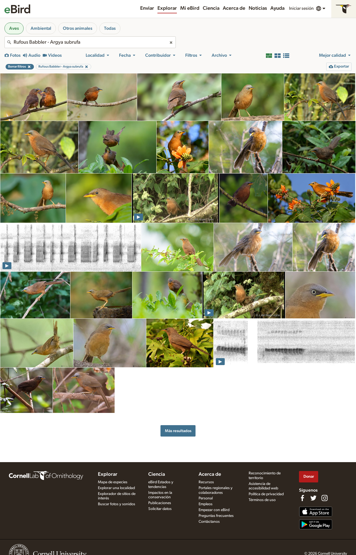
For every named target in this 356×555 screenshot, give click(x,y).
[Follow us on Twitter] (313, 498)
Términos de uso (262, 500)
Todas (110, 28)
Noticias (258, 8)
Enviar (147, 8)
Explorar (167, 8)
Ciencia (211, 8)
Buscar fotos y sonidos (116, 504)
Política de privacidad (266, 494)
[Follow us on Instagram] (324, 498)
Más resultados (178, 431)
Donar (308, 476)
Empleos (205, 504)
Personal (206, 498)
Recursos (206, 482)
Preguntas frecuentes (216, 516)
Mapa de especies (112, 482)
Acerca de (234, 8)
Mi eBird (189, 8)
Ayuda (277, 8)
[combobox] (90, 42)
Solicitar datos (160, 509)
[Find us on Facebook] (302, 498)
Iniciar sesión (301, 8)
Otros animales (77, 28)
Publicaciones (159, 503)
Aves (14, 28)
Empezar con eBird (214, 510)
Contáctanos (209, 522)
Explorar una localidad (116, 488)
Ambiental (41, 28)
